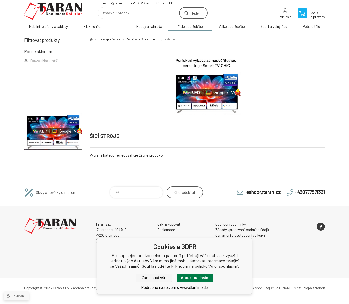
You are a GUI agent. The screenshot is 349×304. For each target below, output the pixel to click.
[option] (207, 85)
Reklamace (166, 230)
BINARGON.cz (290, 288)
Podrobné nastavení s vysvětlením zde (174, 287)
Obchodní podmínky (230, 224)
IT (118, 26)
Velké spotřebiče (232, 26)
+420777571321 (141, 3)
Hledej (194, 13)
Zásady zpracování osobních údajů (242, 230)
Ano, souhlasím (195, 278)
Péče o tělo (311, 26)
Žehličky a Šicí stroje (140, 39)
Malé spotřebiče (190, 26)
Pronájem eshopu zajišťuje (258, 288)
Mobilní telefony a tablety (48, 26)
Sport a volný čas (274, 26)
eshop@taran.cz (114, 3)
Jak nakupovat (168, 224)
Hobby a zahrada (149, 26)
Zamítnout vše (154, 278)
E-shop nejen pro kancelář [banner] (53, 11)
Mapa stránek (314, 288)
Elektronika (93, 26)
